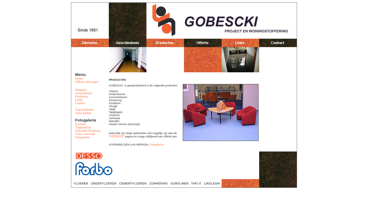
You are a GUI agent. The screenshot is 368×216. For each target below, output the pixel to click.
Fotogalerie (82, 137)
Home (79, 78)
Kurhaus (80, 124)
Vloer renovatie (85, 134)
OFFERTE (117, 136)
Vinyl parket (83, 113)
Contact (80, 103)
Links (78, 99)
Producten (81, 96)
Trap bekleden (84, 109)
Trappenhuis (83, 127)
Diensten (81, 90)
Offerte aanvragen (86, 81)
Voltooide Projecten (87, 130)
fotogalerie (157, 144)
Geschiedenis (83, 93)
